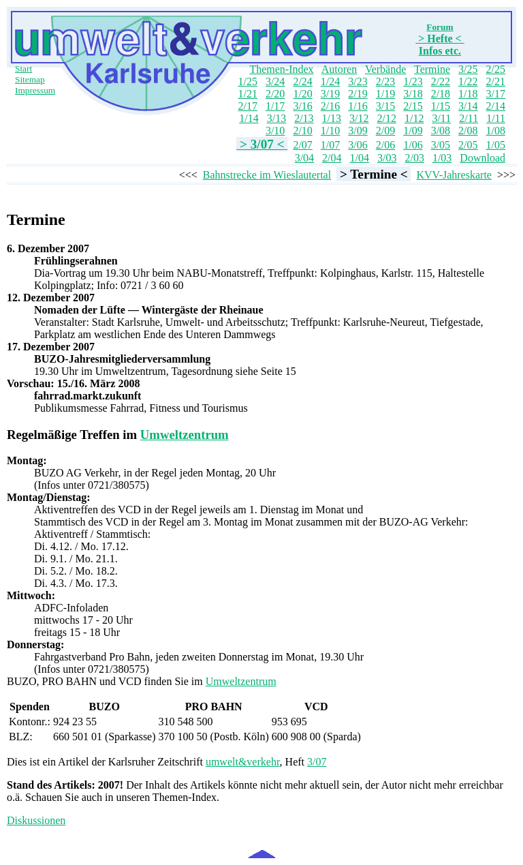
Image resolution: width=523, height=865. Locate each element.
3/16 (302, 106)
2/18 (440, 94)
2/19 (357, 94)
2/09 (385, 130)
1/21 (247, 94)
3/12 (358, 118)
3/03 (386, 158)
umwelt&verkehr (243, 762)
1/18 (467, 94)
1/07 (330, 145)
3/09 (357, 130)
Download (482, 158)
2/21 (495, 81)
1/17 (275, 106)
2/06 (385, 145)
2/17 (247, 106)
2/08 (467, 130)
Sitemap (30, 79)
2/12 (386, 118)
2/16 (330, 106)
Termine (432, 69)
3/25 (467, 69)
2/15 (412, 106)
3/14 (467, 106)
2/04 (331, 158)
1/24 (330, 81)
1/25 (247, 81)
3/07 (316, 762)
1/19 (385, 94)
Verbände (385, 69)
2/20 (275, 94)
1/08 (495, 130)
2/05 (467, 145)
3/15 (385, 106)
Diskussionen (36, 820)
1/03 (441, 158)
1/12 (414, 118)
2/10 (302, 130)
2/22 (440, 81)
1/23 (412, 81)
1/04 (359, 158)
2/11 (468, 118)
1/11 (495, 118)
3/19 (330, 94)
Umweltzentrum (184, 434)
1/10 (330, 130)
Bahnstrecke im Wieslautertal (267, 175)
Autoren (339, 69)
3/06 (357, 145)
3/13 (276, 118)
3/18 (412, 94)
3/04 (304, 158)
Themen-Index (281, 69)
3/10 (275, 130)
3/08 (440, 130)
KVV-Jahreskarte (453, 175)
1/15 (440, 106)
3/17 (495, 94)
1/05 (495, 145)
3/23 (357, 81)
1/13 (331, 118)
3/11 (441, 118)
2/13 (303, 118)
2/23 (385, 81)
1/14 (248, 118)
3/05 (440, 145)
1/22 (467, 81)
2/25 (495, 69)
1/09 (412, 130)
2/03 (414, 158)
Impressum (35, 90)
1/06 (412, 145)
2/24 (302, 81)
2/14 (495, 106)
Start (23, 68)
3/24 (275, 81)
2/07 (302, 145)
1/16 (357, 106)
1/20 (302, 94)
